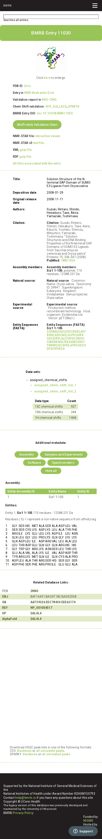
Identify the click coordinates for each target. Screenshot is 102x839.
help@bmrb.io (25, 797)
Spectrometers (63, 462)
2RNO (34, 591)
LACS (63, 106)
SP (4, 613)
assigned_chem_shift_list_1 (55, 385)
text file (38, 143)
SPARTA (73, 106)
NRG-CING (49, 99)
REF (5, 607)
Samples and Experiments (64, 454)
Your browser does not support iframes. (51, 689)
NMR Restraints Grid (39, 92)
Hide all (51, 471)
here (47, 77)
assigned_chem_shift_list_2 (55, 391)
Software (34, 462)
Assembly (26, 454)
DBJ (5, 596)
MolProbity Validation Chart (37, 124)
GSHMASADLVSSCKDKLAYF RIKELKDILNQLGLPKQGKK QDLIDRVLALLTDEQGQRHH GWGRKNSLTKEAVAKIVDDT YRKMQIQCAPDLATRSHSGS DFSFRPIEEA (66, 340)
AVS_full (51, 106)
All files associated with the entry (37, 163)
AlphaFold (9, 619)
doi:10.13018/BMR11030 (55, 113)
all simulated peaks (50, 750)
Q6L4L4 (36, 613)
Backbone (24, 750)
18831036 (68, 260)
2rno (27, 86)
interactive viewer (47, 136)
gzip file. (26, 149)
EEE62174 (68, 602)
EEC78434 (53, 602)
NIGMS (88, 820)
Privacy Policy (23, 813)
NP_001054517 (41, 607)
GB (4, 602)
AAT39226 (37, 602)
